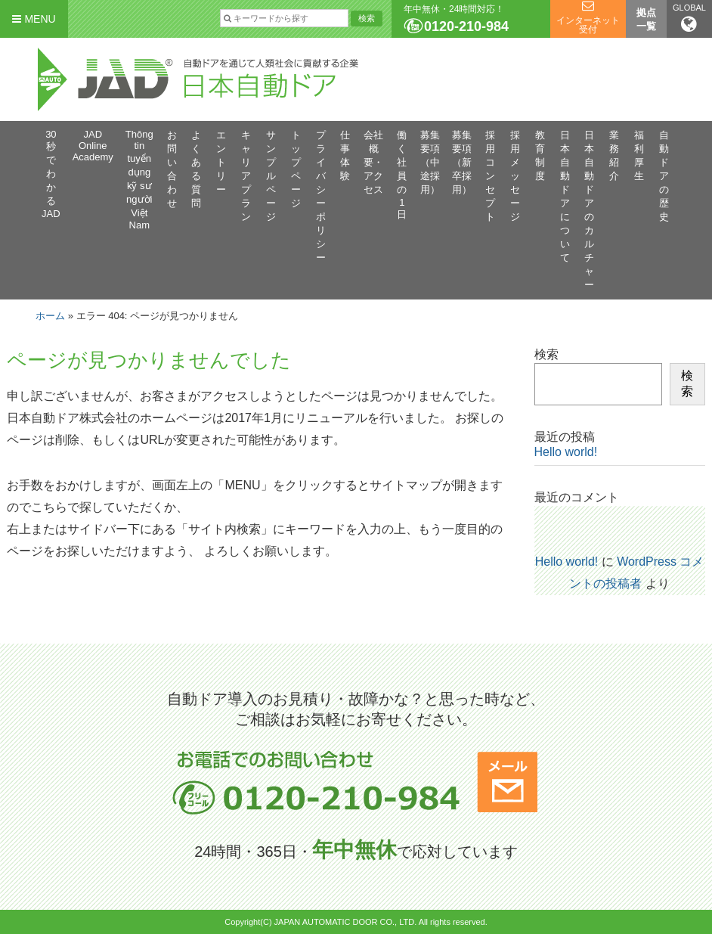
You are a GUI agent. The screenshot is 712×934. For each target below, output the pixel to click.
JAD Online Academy (93, 146)
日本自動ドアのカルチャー (589, 209)
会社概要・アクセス (373, 162)
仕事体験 (345, 155)
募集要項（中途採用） (430, 162)
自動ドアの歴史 (664, 175)
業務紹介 (614, 155)
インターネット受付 (588, 25)
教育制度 (540, 155)
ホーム (50, 315)
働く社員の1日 (402, 174)
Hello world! (566, 451)
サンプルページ (271, 175)
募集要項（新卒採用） (462, 162)
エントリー (221, 162)
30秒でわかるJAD (51, 174)
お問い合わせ (172, 169)
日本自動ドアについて (565, 196)
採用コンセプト (490, 175)
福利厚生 (639, 155)
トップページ (296, 169)
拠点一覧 (646, 19)
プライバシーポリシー (321, 196)
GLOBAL (689, 18)
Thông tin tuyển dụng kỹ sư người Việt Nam (139, 180)
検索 (546, 354)
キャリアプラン (246, 175)
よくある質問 (196, 169)
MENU (33, 19)
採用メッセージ (515, 175)
